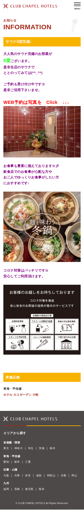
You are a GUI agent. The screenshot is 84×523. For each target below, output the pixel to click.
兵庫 (17, 475)
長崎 (17, 489)
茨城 (41, 448)
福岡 (6, 489)
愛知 (6, 461)
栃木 (52, 448)
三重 (28, 461)
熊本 (41, 489)
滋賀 (39, 475)
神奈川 (18, 448)
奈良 (28, 475)
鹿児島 (29, 489)
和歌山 (51, 475)
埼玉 (31, 448)
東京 (6, 448)
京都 (63, 475)
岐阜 (17, 461)
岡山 (74, 475)
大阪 (6, 475)
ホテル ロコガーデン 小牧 (21, 394)
